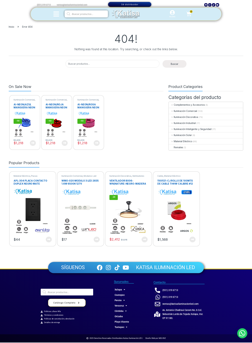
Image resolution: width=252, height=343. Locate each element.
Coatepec (120, 295)
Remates (176, 147)
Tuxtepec (121, 327)
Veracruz (121, 306)
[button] (242, 333)
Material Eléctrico (180, 141)
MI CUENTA (172, 17)
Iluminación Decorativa (183, 117)
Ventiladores (138, 176)
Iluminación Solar (180, 135)
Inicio (11, 26)
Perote (120, 300)
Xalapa (120, 290)
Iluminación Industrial (182, 123)
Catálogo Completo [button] (66, 303)
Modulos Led (90, 176)
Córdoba (121, 311)
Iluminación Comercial (24, 99)
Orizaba (119, 317)
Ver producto (33, 143)
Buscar (174, 63)
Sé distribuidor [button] (129, 4)
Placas (34, 176)
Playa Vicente (122, 322)
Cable (160, 176)
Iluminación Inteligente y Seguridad (190, 129)
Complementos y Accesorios (187, 104)
